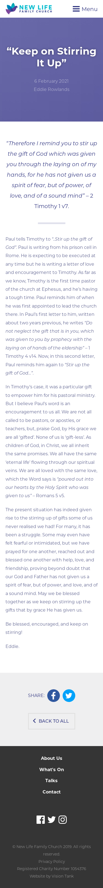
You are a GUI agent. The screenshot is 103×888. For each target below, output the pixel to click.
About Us (51, 758)
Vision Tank (63, 876)
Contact (52, 792)
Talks (51, 780)
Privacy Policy (51, 861)
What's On (51, 769)
